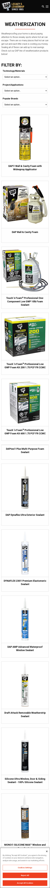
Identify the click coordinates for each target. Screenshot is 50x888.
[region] (25, 868)
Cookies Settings (25, 868)
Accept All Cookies (25, 883)
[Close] (47, 851)
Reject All (25, 875)
